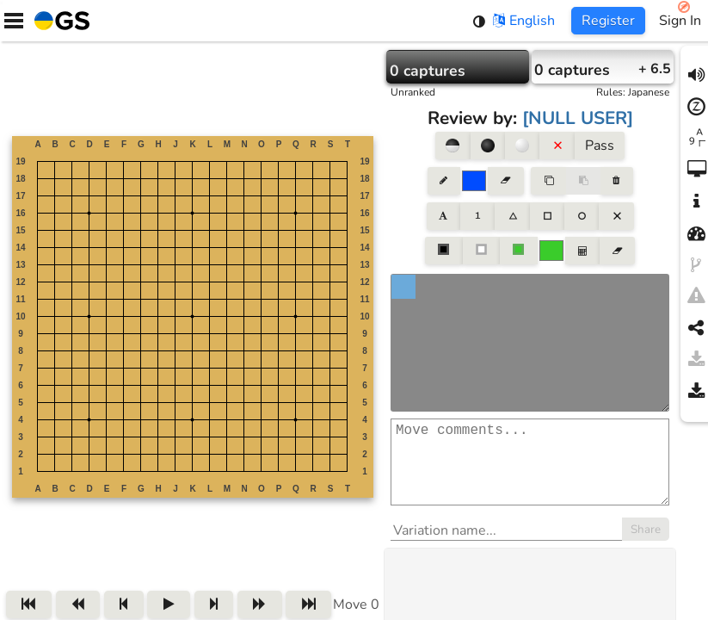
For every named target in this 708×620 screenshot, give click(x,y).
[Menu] (14, 20)
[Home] (58, 20)
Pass (599, 145)
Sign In (680, 20)
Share (646, 547)
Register (608, 20)
